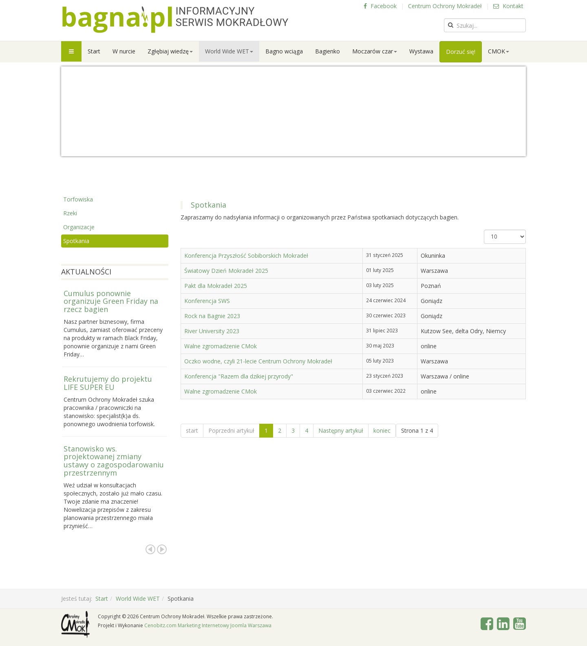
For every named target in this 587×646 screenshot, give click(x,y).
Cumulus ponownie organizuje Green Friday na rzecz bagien (111, 301)
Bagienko (327, 51)
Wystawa (421, 51)
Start (94, 51)
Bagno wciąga (284, 51)
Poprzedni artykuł (231, 430)
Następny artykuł (340, 430)
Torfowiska (78, 199)
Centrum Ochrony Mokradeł (445, 6)
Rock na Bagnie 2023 (212, 316)
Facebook (380, 6)
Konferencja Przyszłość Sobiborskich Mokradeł (246, 255)
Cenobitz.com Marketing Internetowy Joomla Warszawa (207, 625)
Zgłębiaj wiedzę (170, 51)
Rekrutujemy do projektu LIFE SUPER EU (108, 383)
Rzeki (70, 213)
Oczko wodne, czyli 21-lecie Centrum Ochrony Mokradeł (258, 361)
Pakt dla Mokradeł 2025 (215, 286)
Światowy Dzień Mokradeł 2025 (226, 270)
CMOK (498, 51)
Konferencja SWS (207, 301)
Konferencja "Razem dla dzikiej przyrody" (238, 376)
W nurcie (124, 51)
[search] (485, 25)
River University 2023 (211, 331)
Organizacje (79, 227)
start (192, 430)
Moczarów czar (374, 51)
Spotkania (76, 241)
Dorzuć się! (460, 51)
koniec (382, 430)
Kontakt (508, 6)
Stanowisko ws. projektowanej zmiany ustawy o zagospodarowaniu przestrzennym (114, 461)
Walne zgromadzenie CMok (220, 346)
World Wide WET (229, 51)
